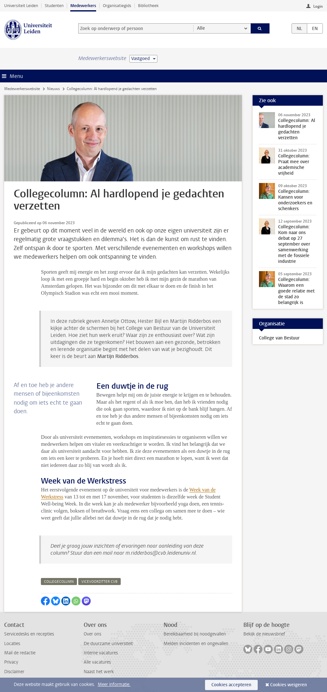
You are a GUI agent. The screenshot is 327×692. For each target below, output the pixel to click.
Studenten (54, 5)
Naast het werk (99, 672)
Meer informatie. (114, 684)
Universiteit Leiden (21, 5)
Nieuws (53, 88)
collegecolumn (59, 581)
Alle (201, 28)
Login (318, 6)
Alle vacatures (97, 662)
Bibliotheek (148, 5)
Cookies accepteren (231, 685)
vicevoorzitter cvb (99, 581)
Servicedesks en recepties (29, 634)
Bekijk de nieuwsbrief (264, 634)
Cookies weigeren (288, 685)
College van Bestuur (279, 338)
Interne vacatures (101, 653)
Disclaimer (14, 672)
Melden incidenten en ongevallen (196, 644)
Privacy (11, 662)
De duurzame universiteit (108, 644)
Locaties (12, 644)
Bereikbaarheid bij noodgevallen (195, 634)
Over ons (92, 634)
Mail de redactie (19, 653)
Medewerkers (83, 5)
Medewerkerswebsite (22, 88)
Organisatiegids (117, 5)
